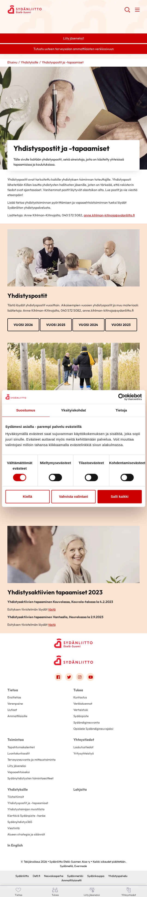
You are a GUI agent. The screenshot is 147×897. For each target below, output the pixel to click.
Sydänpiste (81, 716)
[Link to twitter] (69, 677)
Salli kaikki (120, 496)
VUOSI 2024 (88, 325)
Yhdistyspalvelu (117, 876)
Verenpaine (15, 703)
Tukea (78, 690)
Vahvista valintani (73, 496)
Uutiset (12, 710)
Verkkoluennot (82, 703)
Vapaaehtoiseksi (18, 772)
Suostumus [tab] (25, 410)
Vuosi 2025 (56, 325)
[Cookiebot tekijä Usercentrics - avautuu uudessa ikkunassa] (121, 396)
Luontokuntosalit (18, 753)
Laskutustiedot (83, 747)
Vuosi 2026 (23, 325)
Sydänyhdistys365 (19, 822)
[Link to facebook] (58, 677)
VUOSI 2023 (121, 325)
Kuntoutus (80, 697)
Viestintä (13, 828)
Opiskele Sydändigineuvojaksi (93, 728)
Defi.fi (36, 876)
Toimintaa (15, 739)
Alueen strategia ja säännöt (26, 834)
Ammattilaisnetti (71, 880)
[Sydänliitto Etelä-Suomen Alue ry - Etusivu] (73, 643)
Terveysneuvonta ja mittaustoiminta (31, 759)
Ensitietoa (14, 697)
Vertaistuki (80, 710)
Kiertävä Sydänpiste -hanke (26, 815)
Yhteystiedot (83, 739)
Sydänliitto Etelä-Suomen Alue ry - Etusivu (44, 9)
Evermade (80, 866)
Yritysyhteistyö (83, 753)
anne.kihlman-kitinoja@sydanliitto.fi (109, 215)
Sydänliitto (22, 876)
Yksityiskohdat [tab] (73, 410)
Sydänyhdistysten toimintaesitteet (30, 778)
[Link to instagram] (80, 677)
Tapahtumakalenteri (21, 747)
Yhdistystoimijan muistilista (26, 809)
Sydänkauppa (95, 876)
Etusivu (12, 62)
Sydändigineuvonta (86, 722)
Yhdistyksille (29, 62)
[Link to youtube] (90, 677)
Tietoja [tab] (121, 410)
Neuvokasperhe (53, 876)
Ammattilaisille (17, 716)
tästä (52, 609)
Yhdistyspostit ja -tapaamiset (27, 803)
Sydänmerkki (75, 876)
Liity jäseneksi (16, 766)
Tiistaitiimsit (15, 797)
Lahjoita (80, 789)
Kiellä (27, 496)
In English (15, 845)
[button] (127, 11)
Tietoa (12, 690)
